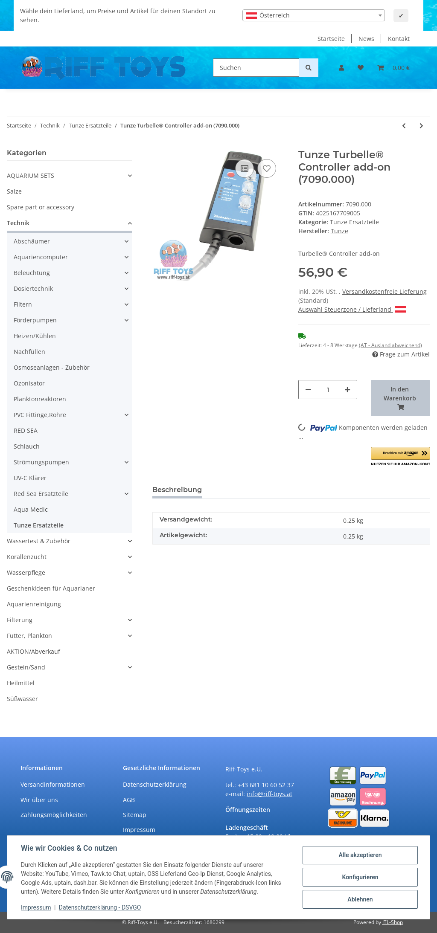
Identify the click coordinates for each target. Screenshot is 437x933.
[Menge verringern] (308, 389)
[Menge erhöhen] (347, 389)
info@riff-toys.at (269, 794)
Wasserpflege (26, 572)
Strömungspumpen (41, 462)
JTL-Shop (392, 922)
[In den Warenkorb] (400, 398)
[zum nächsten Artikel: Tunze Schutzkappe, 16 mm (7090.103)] (421, 125)
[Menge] (328, 389)
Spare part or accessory (40, 207)
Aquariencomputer (41, 257)
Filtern (23, 304)
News (366, 39)
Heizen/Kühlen (35, 336)
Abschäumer (32, 241)
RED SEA (26, 430)
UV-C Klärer (30, 478)
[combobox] (313, 15)
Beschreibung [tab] (177, 490)
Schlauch (27, 446)
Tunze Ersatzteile (354, 222)
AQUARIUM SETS (30, 175)
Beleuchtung (32, 273)
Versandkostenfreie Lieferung (384, 291)
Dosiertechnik (33, 288)
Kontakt (399, 39)
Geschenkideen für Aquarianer (51, 588)
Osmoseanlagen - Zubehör (52, 367)
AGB (129, 800)
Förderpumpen (35, 320)
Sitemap (134, 815)
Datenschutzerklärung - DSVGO (100, 907)
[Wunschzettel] (360, 67)
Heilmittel (21, 683)
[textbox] (314, 15)
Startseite (331, 39)
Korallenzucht (27, 557)
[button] (341, 67)
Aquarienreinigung (34, 604)
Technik (18, 223)
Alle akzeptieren (360, 855)
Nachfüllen (29, 352)
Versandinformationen (52, 784)
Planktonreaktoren (40, 399)
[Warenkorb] (393, 67)
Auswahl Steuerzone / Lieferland (352, 309)
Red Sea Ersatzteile (41, 494)
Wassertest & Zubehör (38, 541)
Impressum (139, 830)
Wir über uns (39, 800)
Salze (14, 191)
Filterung (19, 620)
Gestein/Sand (26, 667)
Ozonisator (29, 383)
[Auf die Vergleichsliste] (244, 168)
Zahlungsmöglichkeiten (53, 815)
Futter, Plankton (29, 636)
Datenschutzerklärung (154, 784)
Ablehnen (360, 899)
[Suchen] (256, 67)
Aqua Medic (31, 509)
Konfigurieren (360, 877)
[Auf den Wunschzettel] (266, 168)
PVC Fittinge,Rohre (40, 415)
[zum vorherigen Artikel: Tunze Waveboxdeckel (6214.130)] (404, 125)
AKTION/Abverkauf (33, 651)
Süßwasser (22, 699)
